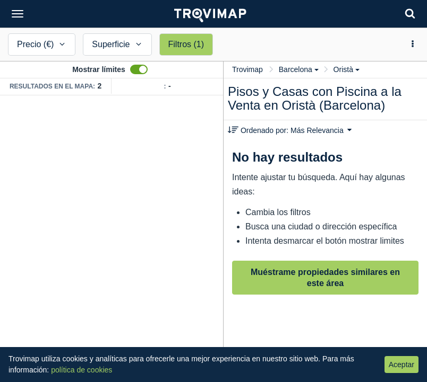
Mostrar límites (98, 69)
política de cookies (81, 370)
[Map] (111, 238)
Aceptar (401, 364)
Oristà (347, 69)
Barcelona (299, 69)
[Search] (410, 13)
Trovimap (247, 69)
